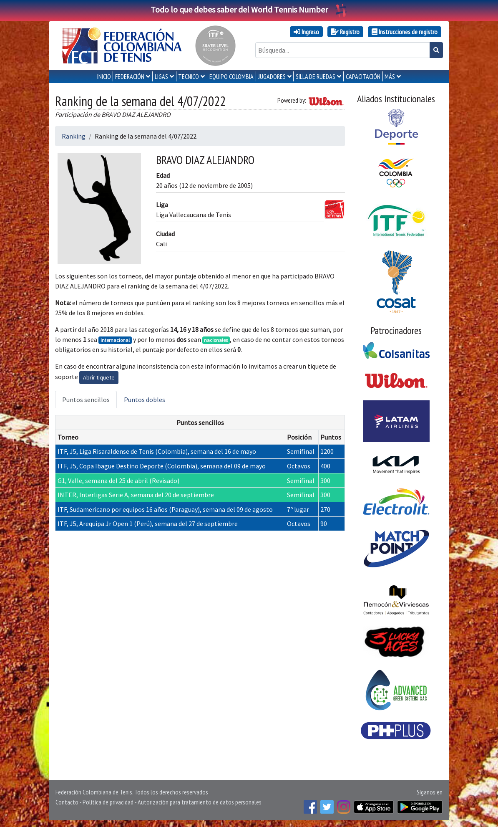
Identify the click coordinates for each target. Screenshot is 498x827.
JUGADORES (272, 76)
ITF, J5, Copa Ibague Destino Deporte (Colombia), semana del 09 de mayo (162, 466)
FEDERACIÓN (129, 76)
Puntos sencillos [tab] (86, 399)
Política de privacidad (108, 802)
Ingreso (306, 32)
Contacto (66, 802)
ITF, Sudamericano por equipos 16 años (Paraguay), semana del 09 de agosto (165, 509)
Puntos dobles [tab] (144, 399)
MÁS (390, 76)
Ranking (74, 136)
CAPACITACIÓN (363, 76)
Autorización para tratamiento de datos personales (200, 802)
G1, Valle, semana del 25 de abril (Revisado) (118, 480)
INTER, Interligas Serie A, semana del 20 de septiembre (136, 495)
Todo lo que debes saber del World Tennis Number (249, 9)
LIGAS (161, 76)
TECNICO (188, 76)
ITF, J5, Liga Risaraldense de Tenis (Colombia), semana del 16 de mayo (157, 451)
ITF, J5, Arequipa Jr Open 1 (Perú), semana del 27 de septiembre (148, 523)
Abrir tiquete (99, 377)
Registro (345, 32)
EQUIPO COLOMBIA (231, 76)
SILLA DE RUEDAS (315, 76)
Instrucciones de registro (405, 32)
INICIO (104, 76)
